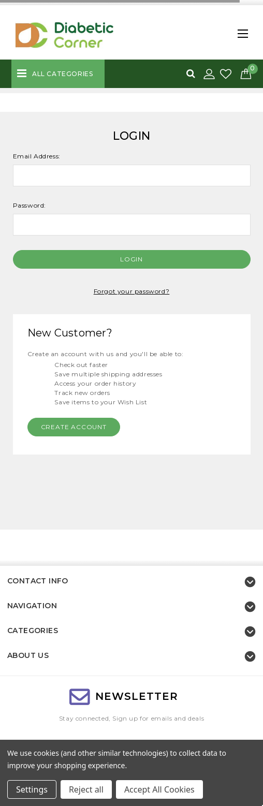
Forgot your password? (132, 291)
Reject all (86, 789)
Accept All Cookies (159, 789)
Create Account (74, 427)
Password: (29, 205)
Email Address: (37, 156)
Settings (32, 789)
